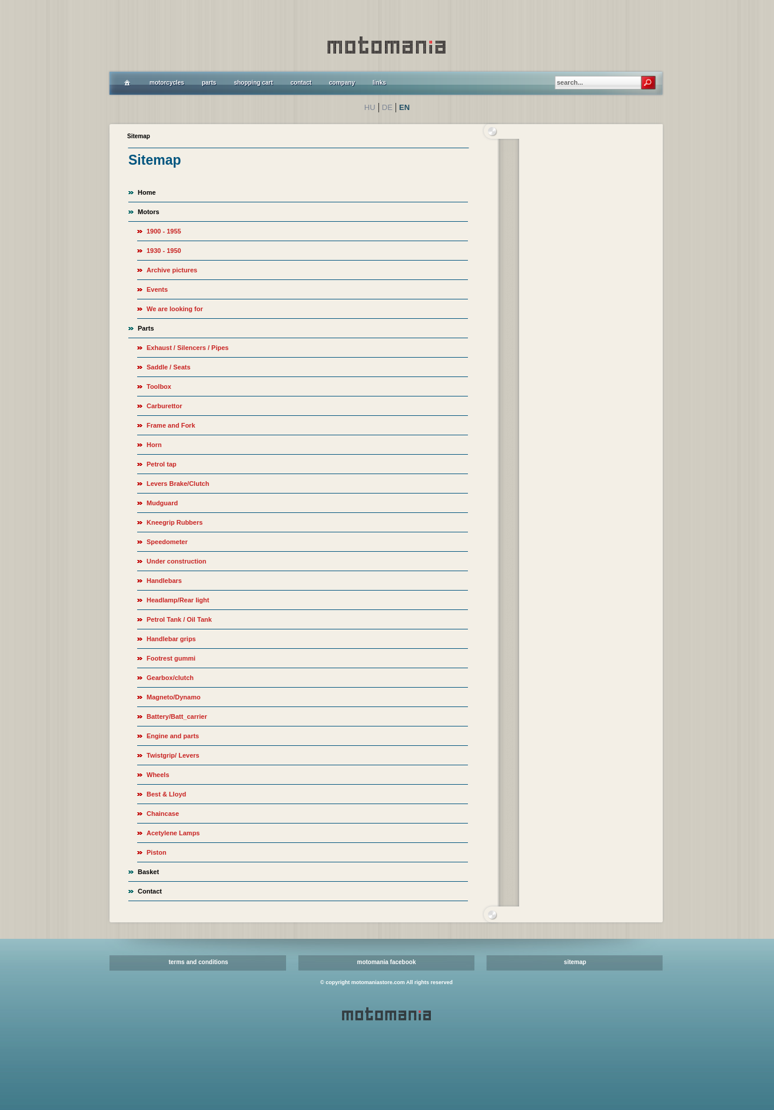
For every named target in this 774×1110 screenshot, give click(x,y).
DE (387, 107)
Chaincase (163, 813)
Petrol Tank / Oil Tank (179, 619)
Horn (154, 444)
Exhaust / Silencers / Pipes (187, 347)
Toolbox (159, 386)
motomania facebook (386, 962)
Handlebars (164, 580)
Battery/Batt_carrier (177, 716)
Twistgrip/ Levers (173, 755)
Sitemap (138, 136)
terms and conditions (198, 962)
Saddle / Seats (169, 367)
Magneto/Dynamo (174, 697)
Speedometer (167, 541)
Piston (157, 852)
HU (370, 107)
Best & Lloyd (166, 794)
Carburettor (164, 405)
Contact (150, 891)
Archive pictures (172, 270)
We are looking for (175, 308)
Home (147, 192)
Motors (149, 211)
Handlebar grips (171, 638)
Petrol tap (162, 464)
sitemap (575, 962)
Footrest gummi (171, 658)
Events (157, 289)
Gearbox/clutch (170, 677)
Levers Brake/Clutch (178, 483)
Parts (146, 328)
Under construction (176, 561)
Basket (148, 871)
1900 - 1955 (164, 231)
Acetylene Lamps (173, 832)
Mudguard (162, 502)
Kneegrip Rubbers (174, 522)
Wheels (158, 774)
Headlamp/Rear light (178, 600)
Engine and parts (173, 735)
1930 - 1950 (164, 250)
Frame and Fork (171, 425)
